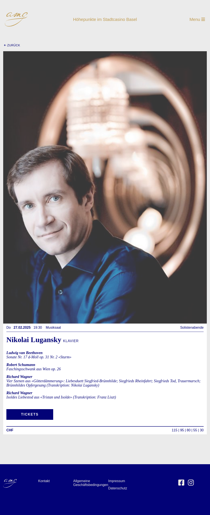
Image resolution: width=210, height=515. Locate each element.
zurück (12, 45)
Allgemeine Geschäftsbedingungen (90, 483)
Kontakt (44, 481)
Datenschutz (117, 488)
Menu (197, 19)
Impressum (116, 481)
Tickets (30, 414)
